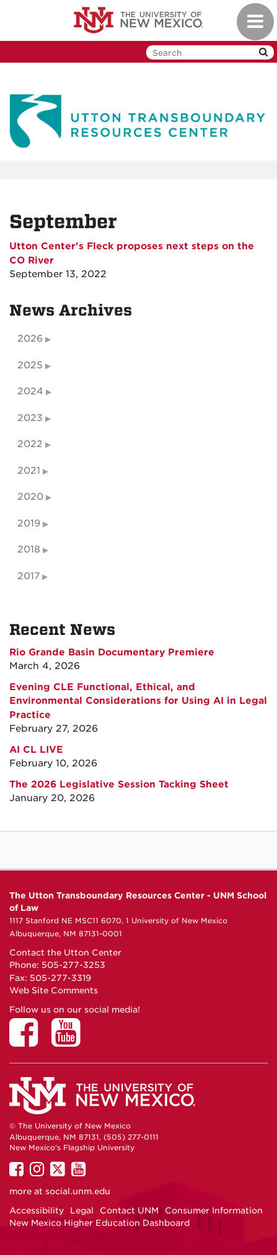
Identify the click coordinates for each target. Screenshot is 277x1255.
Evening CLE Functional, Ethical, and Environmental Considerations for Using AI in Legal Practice (138, 701)
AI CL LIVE (36, 749)
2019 (28, 523)
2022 (30, 444)
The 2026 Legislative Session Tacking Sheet (119, 784)
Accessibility (36, 1210)
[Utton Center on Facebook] (27, 1041)
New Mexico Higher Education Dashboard (99, 1223)
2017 (28, 576)
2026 (30, 338)
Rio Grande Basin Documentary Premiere (111, 652)
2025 (30, 365)
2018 (28, 549)
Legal (82, 1210)
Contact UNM (129, 1210)
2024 (30, 391)
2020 (30, 496)
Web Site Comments (53, 990)
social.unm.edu (77, 1191)
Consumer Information (214, 1210)
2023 (30, 418)
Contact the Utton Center (65, 952)
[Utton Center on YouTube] (70, 1041)
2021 (28, 470)
